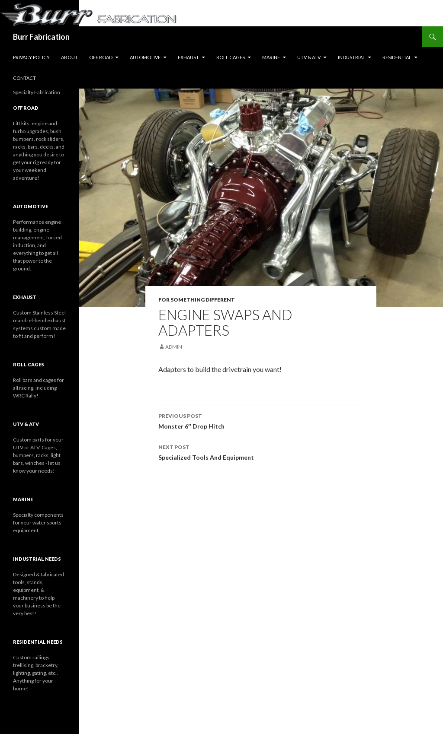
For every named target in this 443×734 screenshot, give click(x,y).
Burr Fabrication (41, 36)
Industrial (351, 57)
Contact (24, 78)
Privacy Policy (31, 57)
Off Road (100, 57)
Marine (271, 57)
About (69, 57)
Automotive (145, 57)
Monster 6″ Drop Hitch (260, 420)
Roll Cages (230, 57)
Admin (173, 346)
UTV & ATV (309, 57)
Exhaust (188, 57)
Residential (396, 57)
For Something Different (196, 299)
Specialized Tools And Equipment (260, 451)
